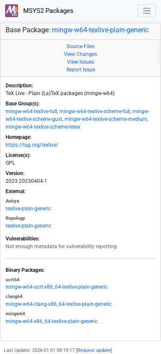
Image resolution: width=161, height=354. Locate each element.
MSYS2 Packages (39, 10)
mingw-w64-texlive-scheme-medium (105, 119)
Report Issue (81, 70)
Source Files (80, 46)
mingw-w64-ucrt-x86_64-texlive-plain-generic (57, 287)
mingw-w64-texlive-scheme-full (94, 111)
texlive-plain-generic (28, 209)
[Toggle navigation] (147, 11)
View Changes (80, 54)
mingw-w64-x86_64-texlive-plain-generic (51, 321)
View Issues (80, 62)
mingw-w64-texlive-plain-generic (100, 30)
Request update (94, 350)
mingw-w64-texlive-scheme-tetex (43, 127)
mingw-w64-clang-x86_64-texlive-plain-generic (59, 304)
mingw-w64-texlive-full (31, 111)
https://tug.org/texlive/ (32, 145)
